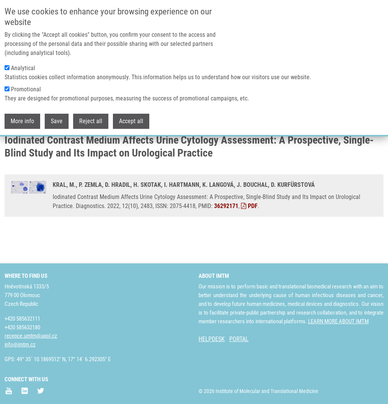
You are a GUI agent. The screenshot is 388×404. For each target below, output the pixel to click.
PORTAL (239, 339)
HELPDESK (212, 339)
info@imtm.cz (20, 344)
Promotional (26, 89)
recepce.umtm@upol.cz (31, 335)
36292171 (226, 234)
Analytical (23, 68)
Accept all (131, 121)
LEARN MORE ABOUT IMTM (338, 321)
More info (22, 121)
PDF (249, 234)
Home (11, 146)
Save (57, 121)
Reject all (90, 121)
